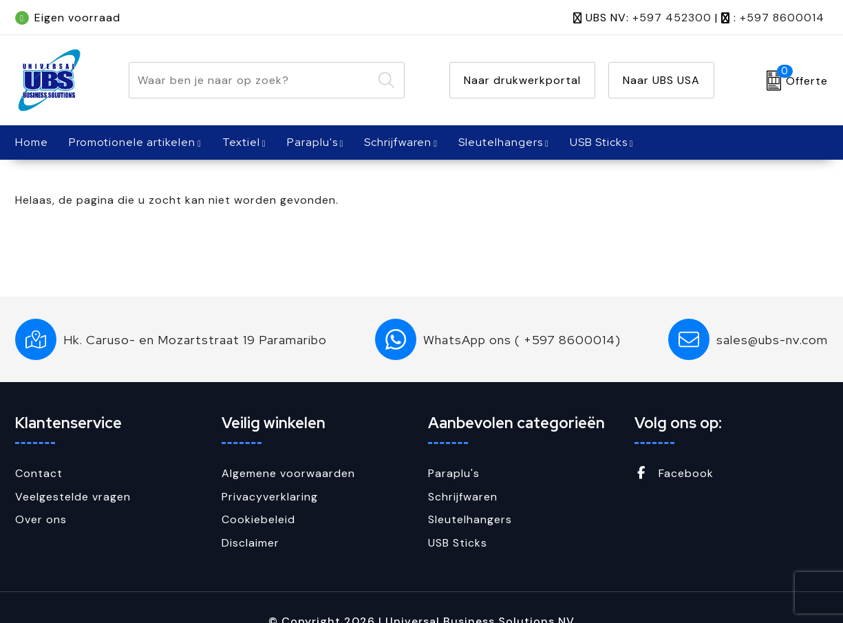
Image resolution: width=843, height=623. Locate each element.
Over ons (41, 519)
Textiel (241, 142)
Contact (39, 473)
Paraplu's (312, 142)
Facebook (674, 473)
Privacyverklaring (270, 496)
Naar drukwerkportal (522, 80)
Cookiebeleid (258, 519)
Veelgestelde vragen (73, 496)
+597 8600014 (782, 17)
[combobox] (251, 80)
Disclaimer (250, 543)
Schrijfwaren (397, 142)
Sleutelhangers (500, 142)
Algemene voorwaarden (288, 473)
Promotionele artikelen (132, 142)
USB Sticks (599, 142)
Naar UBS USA (661, 80)
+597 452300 (672, 17)
